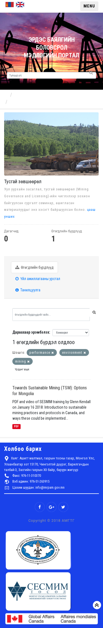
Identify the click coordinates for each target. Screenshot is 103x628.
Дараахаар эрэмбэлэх (30, 332)
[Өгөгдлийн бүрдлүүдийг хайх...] (51, 314)
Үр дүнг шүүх (22, 369)
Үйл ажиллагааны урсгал (37, 278)
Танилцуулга (27, 290)
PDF (16, 426)
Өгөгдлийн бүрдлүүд (34, 267)
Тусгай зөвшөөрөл (29, 102)
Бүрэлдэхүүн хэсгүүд (36, 94)
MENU (89, 6)
